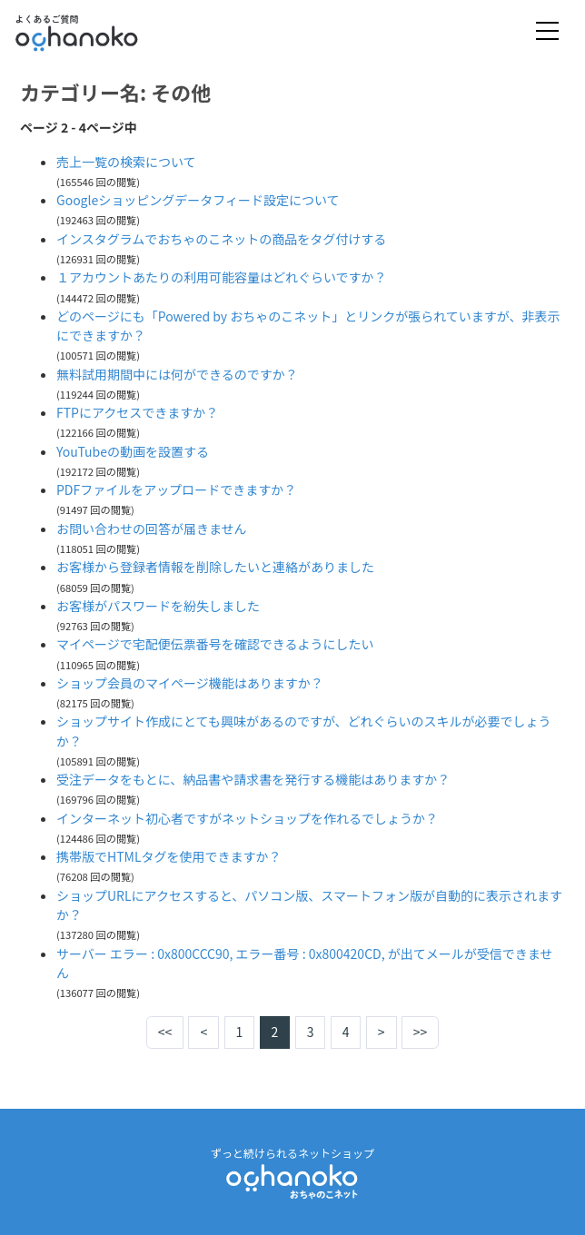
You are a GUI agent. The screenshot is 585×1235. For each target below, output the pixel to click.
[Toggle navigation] (547, 32)
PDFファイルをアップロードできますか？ (176, 489)
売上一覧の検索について (126, 162)
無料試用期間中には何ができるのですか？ (177, 374)
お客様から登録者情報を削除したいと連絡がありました (215, 567)
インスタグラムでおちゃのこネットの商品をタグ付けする (221, 239)
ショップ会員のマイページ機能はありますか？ (189, 683)
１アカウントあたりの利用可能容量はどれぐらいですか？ (221, 277)
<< (165, 1032)
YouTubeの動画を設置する (132, 451)
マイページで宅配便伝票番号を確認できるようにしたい (214, 644)
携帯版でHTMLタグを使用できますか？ (169, 856)
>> (420, 1032)
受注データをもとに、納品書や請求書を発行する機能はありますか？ (253, 779)
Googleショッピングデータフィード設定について (198, 200)
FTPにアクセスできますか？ (137, 412)
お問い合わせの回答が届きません (151, 528)
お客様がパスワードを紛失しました (158, 606)
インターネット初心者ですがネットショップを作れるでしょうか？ (247, 818)
